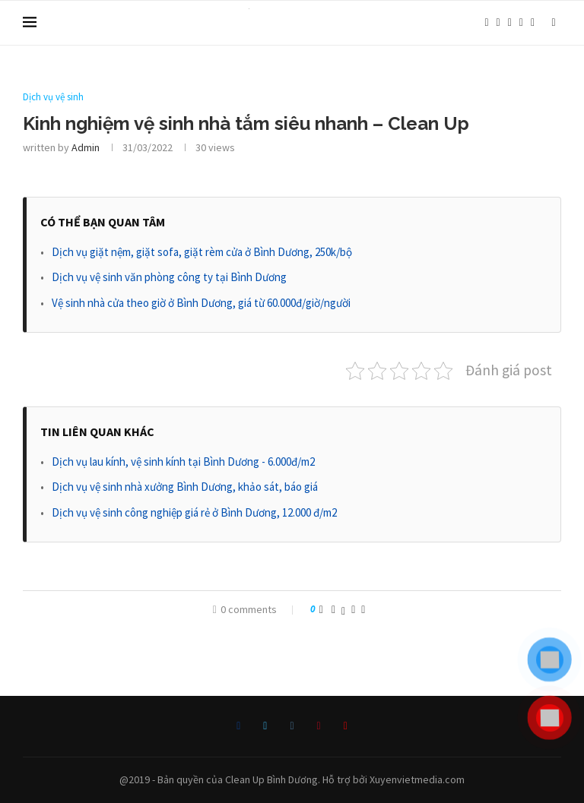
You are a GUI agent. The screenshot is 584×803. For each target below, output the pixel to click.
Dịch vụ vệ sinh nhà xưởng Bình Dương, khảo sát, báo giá (185, 486)
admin (85, 147)
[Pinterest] (521, 23)
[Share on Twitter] (343, 609)
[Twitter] (498, 23)
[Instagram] (510, 23)
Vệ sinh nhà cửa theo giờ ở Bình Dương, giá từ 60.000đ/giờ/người (201, 303)
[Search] (553, 23)
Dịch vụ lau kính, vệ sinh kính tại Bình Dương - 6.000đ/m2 (183, 461)
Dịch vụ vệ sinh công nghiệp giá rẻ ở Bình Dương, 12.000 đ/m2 (194, 512)
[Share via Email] (363, 609)
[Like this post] (321, 609)
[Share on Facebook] (333, 609)
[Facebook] (486, 23)
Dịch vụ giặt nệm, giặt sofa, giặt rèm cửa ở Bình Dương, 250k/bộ (202, 252)
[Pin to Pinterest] (353, 609)
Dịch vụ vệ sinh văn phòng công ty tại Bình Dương (169, 277)
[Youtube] (533, 23)
